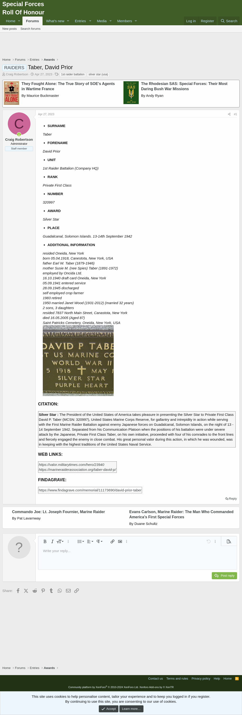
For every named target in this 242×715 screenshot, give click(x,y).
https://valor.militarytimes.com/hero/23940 (71, 465)
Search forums (31, 28)
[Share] (229, 114)
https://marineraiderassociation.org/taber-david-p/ (77, 470)
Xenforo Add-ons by (156, 687)
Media (102, 21)
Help (217, 678)
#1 (235, 114)
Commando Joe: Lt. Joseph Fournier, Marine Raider (58, 512)
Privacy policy (201, 678)
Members (124, 21)
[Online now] (19, 134)
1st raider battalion (73, 74)
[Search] (229, 21)
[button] (19, 21)
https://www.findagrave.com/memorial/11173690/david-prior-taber (90, 490)
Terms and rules (177, 678)
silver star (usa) (98, 74)
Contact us (155, 678)
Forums (32, 21)
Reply (233, 498)
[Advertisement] (121, 45)
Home (10, 21)
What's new (55, 21)
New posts (9, 28)
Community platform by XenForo (103, 687)
